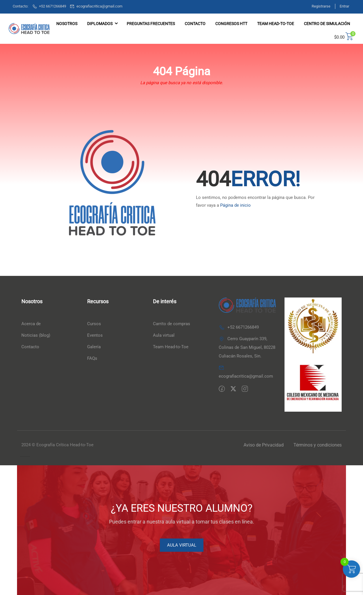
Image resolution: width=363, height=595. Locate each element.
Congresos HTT (231, 23)
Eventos (95, 335)
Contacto (195, 23)
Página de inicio (235, 205)
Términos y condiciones (317, 445)
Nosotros (66, 23)
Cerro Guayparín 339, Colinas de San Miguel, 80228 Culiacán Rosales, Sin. (247, 347)
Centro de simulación (327, 23)
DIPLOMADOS (100, 23)
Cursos (94, 324)
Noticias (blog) (35, 335)
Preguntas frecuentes (151, 23)
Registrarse (318, 6)
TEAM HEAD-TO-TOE (275, 23)
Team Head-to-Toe (170, 347)
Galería (94, 347)
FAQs (92, 358)
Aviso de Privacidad (264, 445)
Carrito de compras (171, 324)
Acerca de (31, 324)
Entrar (344, 6)
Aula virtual (164, 335)
